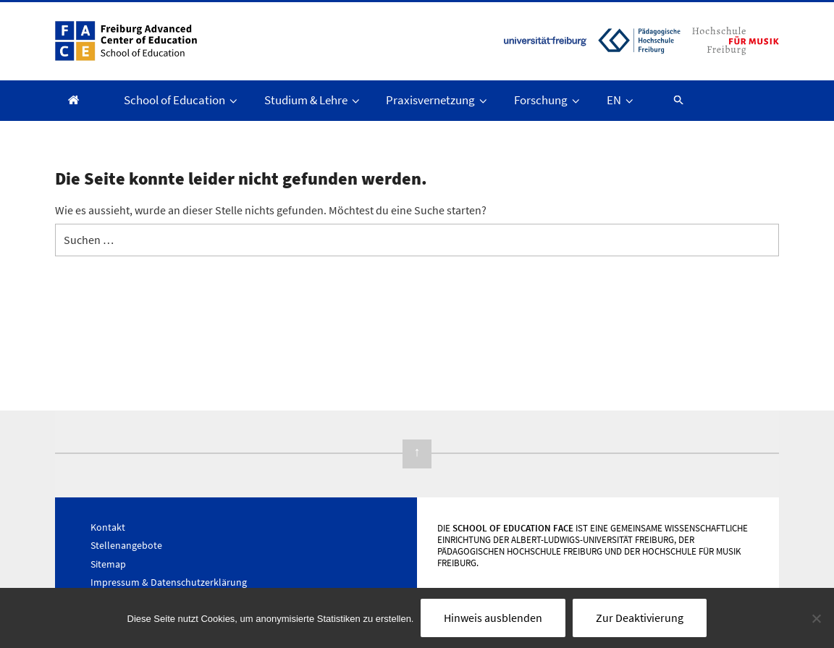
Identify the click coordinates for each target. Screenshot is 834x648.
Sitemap (108, 564)
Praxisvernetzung (437, 100)
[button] (671, 99)
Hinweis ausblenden (493, 617)
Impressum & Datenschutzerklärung (168, 582)
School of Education (182, 100)
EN (621, 100)
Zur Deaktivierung (639, 617)
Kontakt (107, 527)
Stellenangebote (126, 545)
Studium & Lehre (313, 100)
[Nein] (816, 618)
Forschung (548, 100)
